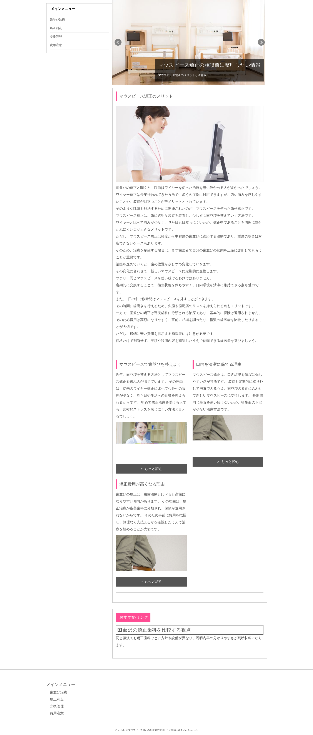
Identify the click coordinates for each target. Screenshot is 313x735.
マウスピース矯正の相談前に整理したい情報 (209, 65)
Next (261, 42)
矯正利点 (56, 28)
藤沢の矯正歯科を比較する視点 (157, 630)
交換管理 (56, 36)
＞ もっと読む (151, 469)
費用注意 (56, 45)
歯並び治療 (57, 19)
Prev (118, 42)
